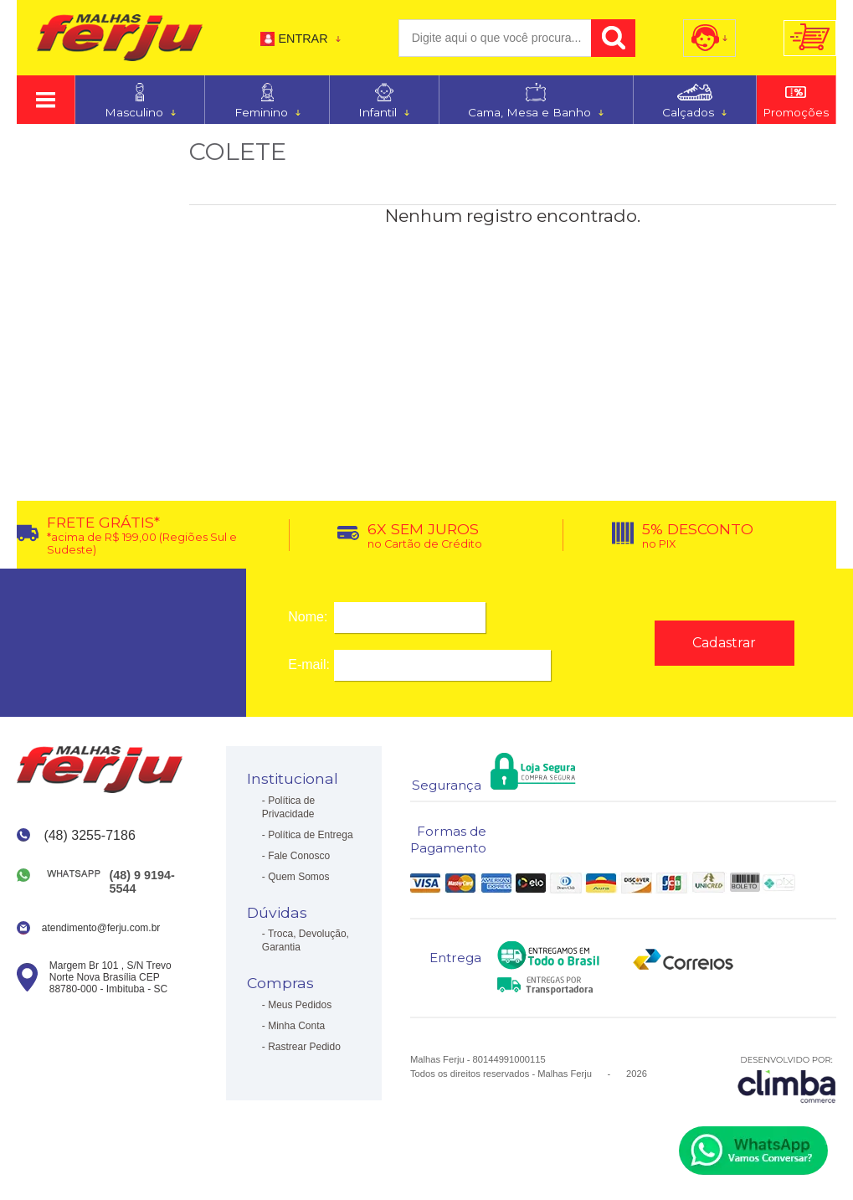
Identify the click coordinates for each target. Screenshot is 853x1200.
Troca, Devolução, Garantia (305, 940)
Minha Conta (296, 1026)
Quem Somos (298, 877)
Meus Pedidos (299, 1005)
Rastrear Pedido (304, 1047)
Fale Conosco (299, 856)
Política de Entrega (310, 835)
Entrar (302, 38)
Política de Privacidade (288, 807)
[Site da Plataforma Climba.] (786, 1079)
